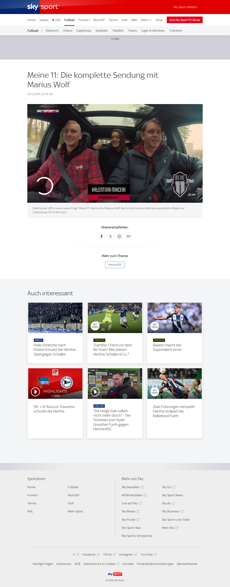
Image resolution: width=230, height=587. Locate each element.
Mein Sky (169, 528)
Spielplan (102, 30)
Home (31, 20)
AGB (77, 564)
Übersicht (52, 30)
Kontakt (128, 564)
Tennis (113, 20)
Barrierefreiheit (187, 564)
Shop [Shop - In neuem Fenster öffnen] (159, 20)
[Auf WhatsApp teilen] (119, 236)
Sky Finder (130, 520)
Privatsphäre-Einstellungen (155, 564)
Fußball (69, 20)
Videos (44, 20)
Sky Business (172, 512)
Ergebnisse (84, 30)
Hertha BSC (115, 264)
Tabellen (118, 30)
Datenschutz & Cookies (101, 564)
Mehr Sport (75, 511)
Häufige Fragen (43, 564)
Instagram (127, 555)
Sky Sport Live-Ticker (176, 519)
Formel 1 (84, 20)
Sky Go (168, 487)
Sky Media (130, 512)
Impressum (63, 564)
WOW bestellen (134, 495)
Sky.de (168, 503)
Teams (132, 30)
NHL (30, 511)
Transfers (175, 30)
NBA (134, 20)
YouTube (148, 555)
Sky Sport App (131, 527)
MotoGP (99, 20)
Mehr (146, 20)
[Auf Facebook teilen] (101, 236)
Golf (124, 20)
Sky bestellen (132, 487)
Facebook (90, 555)
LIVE (58, 20)
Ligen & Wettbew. (153, 30)
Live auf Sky (131, 503)
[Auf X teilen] (110, 236)
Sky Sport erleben (185, 7)
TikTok (109, 555)
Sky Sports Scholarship (137, 536)
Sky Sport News (172, 495)
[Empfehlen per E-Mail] (128, 236)
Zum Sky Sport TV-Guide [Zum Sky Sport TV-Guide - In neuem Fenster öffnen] (185, 20)
